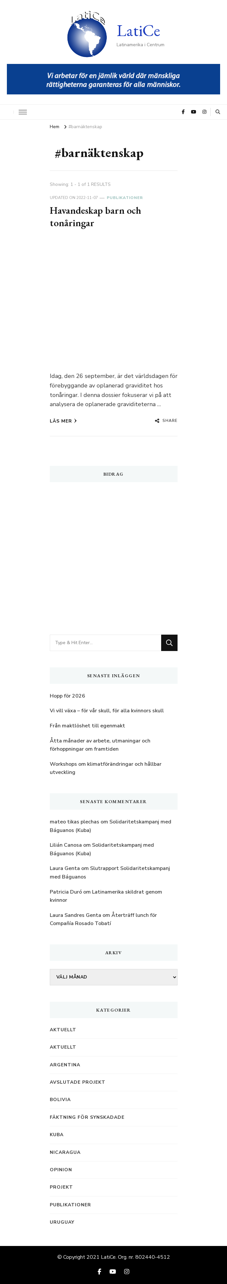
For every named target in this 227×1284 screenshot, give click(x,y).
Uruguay (62, 1222)
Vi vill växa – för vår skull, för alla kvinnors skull (107, 710)
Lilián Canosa (66, 845)
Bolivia (60, 1099)
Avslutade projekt (77, 1082)
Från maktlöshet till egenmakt (87, 725)
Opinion (61, 1170)
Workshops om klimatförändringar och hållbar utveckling (105, 768)
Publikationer (125, 197)
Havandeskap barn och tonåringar (95, 216)
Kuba (57, 1135)
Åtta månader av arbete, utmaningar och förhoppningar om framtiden (100, 745)
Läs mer (63, 421)
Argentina (65, 1065)
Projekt (61, 1187)
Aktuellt (63, 1030)
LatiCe (138, 30)
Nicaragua (65, 1152)
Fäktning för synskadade (87, 1117)
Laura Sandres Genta (75, 915)
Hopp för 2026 (67, 696)
